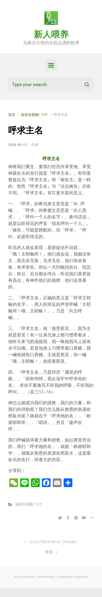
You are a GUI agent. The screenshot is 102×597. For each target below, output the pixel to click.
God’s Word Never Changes (53, 542)
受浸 (49, 552)
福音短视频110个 (34, 115)
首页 (11, 115)
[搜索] (51, 84)
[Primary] (51, 65)
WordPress (80, 577)
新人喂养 (51, 34)
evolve (18, 577)
